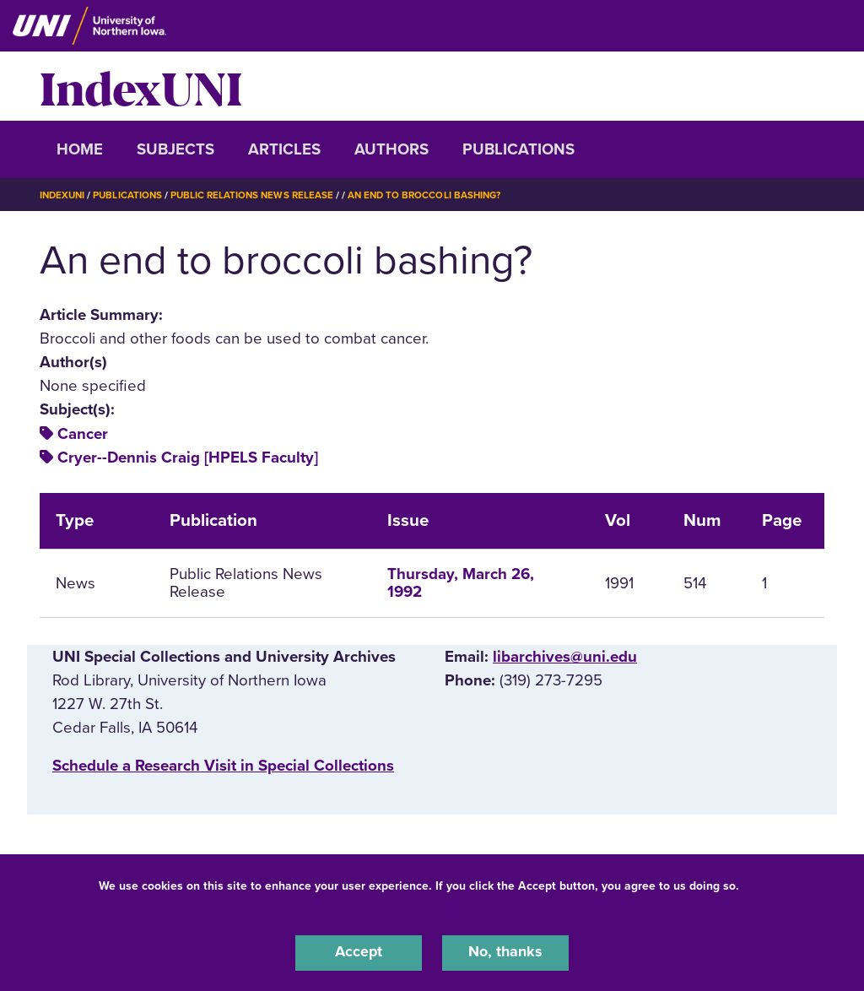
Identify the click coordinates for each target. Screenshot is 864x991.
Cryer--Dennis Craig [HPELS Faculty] (187, 457)
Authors (391, 149)
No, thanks (505, 952)
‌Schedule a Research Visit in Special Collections (223, 765)
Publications (518, 149)
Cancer (82, 434)
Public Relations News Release (259, 195)
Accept (358, 952)
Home (80, 149)
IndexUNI (141, 86)
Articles (284, 149)
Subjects (175, 149)
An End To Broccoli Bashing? (436, 195)
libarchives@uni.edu (565, 656)
